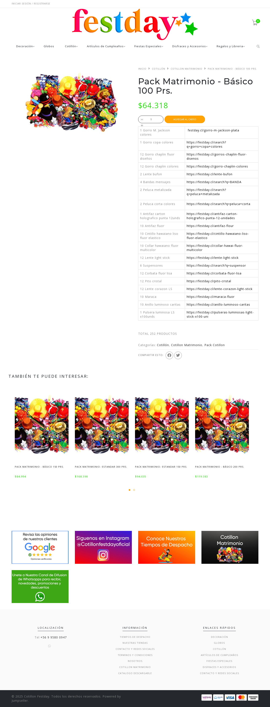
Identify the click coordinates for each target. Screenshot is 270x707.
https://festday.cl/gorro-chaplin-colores (217, 166)
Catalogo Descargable (135, 673)
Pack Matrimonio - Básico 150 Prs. (39, 466)
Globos (49, 46)
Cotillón (70, 46)
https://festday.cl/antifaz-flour (210, 226)
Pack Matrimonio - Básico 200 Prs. (219, 466)
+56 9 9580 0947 (53, 637)
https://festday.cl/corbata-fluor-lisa (214, 273)
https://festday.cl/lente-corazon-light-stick (219, 289)
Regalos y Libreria (230, 46)
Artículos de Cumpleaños (105, 46)
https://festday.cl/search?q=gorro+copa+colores (206, 144)
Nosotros (135, 660)
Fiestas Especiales (148, 46)
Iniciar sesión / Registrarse (31, 3)
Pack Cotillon (214, 345)
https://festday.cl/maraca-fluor (211, 297)
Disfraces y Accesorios (189, 46)
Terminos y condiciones (135, 655)
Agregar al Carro (184, 119)
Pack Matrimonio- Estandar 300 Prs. (101, 466)
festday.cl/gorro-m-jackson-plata (213, 130)
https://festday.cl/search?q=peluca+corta (218, 204)
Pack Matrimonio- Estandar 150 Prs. (161, 466)
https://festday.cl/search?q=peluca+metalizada (206, 192)
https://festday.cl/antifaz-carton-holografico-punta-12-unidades (212, 216)
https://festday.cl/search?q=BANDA (214, 182)
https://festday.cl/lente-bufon (209, 174)
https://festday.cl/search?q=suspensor (216, 265)
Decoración (24, 46)
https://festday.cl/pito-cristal (209, 281)
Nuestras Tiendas (135, 642)
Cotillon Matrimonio (186, 68)
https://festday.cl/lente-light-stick (213, 258)
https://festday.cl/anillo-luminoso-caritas (218, 304)
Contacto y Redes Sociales (135, 648)
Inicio (142, 68)
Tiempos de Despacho (135, 636)
